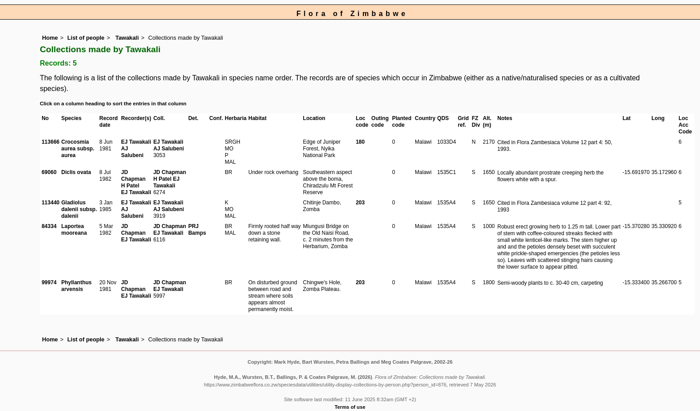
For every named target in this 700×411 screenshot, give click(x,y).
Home (50, 37)
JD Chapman (133, 175)
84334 (49, 226)
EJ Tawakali (136, 142)
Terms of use (350, 407)
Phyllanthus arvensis (76, 285)
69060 (49, 172)
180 (360, 142)
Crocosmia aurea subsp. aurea (77, 148)
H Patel (130, 186)
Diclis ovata (76, 172)
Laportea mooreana (74, 229)
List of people (85, 37)
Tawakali (126, 37)
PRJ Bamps (197, 229)
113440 (50, 202)
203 (360, 202)
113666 (50, 142)
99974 (49, 282)
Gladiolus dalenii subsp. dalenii (79, 209)
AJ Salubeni (132, 151)
